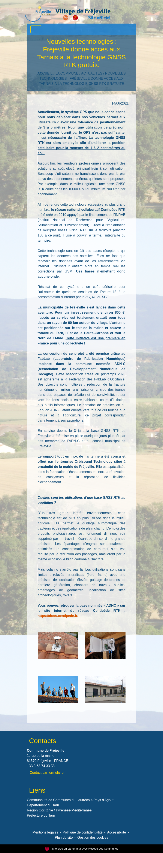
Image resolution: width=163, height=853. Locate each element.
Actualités (91, 73)
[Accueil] (68, 11)
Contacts (42, 741)
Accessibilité (116, 832)
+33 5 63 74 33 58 (41, 766)
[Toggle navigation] (35, 29)
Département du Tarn (43, 805)
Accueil (44, 73)
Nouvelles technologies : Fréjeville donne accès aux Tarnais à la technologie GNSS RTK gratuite (82, 78)
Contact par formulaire (47, 772)
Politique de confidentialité (83, 832)
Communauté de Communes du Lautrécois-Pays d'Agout (70, 800)
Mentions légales (45, 832)
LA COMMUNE (67, 73)
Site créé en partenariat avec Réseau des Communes (81, 848)
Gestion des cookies (92, 837)
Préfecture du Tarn (41, 815)
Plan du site (64, 837)
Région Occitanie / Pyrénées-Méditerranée (59, 810)
